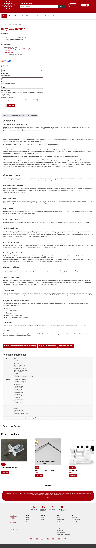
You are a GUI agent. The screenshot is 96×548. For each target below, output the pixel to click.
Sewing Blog (74, 517)
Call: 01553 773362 (26, 3)
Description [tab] (6, 115)
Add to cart (11, 105)
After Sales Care (8, 52)
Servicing (47, 16)
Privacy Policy (59, 528)
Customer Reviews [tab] (32, 115)
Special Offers (26, 16)
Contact (58, 517)
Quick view (5, 472)
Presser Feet (4, 65)
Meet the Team (75, 521)
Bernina (27, 519)
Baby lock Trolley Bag (7, 97)
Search (61, 6)
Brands (17, 16)
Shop (4, 16)
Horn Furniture (29, 528)
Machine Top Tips (76, 519)
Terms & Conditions (61, 532)
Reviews (74, 528)
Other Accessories (6, 82)
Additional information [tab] (18, 115)
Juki (27, 521)
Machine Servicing (60, 519)
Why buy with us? (75, 523)
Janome (27, 523)
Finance (55, 16)
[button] (2, 496)
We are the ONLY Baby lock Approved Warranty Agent (18, 49)
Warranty (58, 526)
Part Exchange (60, 530)
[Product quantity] (3, 105)
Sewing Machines (37, 16)
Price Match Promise (9, 50)
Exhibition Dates (75, 526)
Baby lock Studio (5, 90)
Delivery (58, 523)
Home (10, 16)
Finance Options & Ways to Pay (63, 534)
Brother (27, 517)
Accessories (4, 73)
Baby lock (11, 25)
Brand (6, 25)
